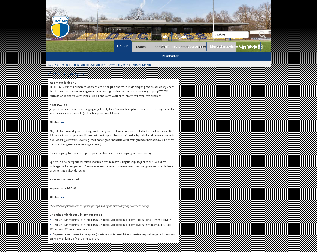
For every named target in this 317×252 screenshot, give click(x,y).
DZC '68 (53, 64)
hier (62, 122)
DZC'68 (122, 46)
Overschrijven (98, 64)
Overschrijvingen (118, 64)
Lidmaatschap (79, 64)
